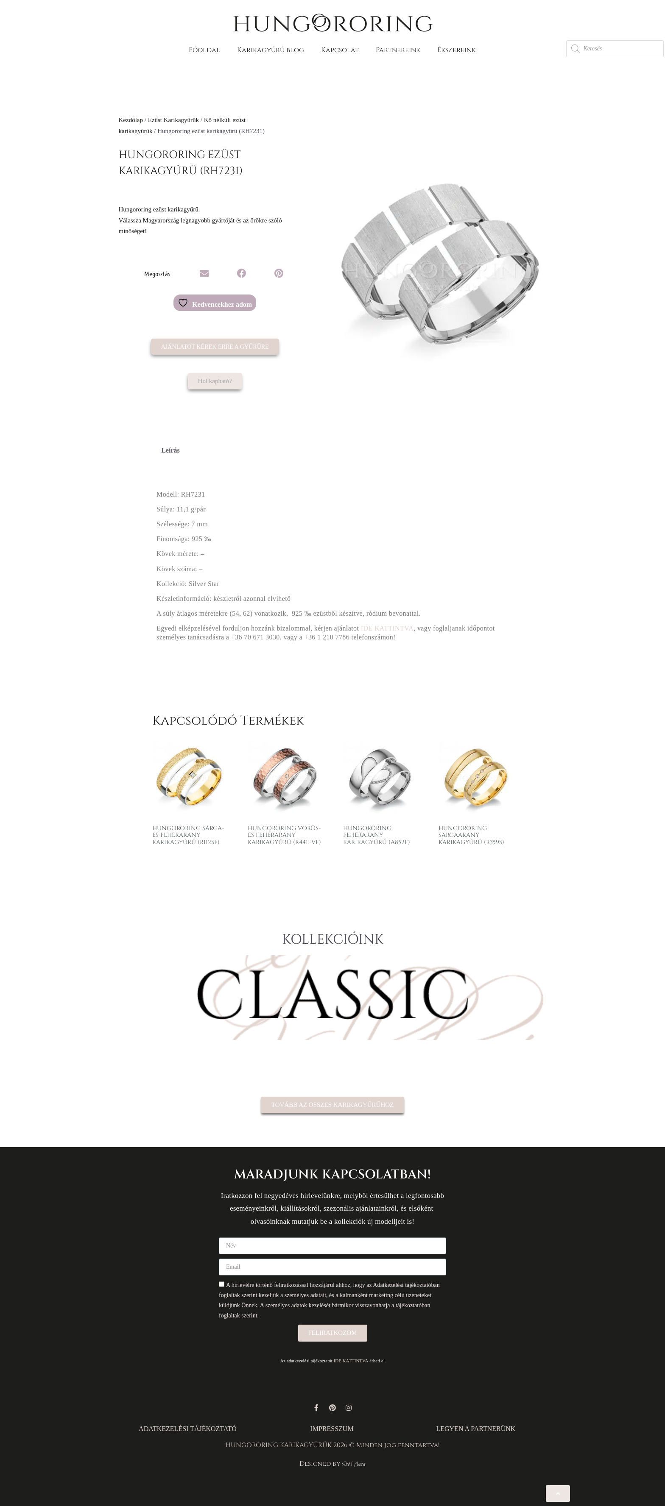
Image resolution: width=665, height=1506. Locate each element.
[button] (204, 273)
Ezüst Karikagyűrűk (173, 120)
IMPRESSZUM (331, 1428)
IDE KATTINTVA (387, 628)
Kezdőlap (131, 120)
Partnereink (398, 50)
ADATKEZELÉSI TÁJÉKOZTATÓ (188, 1428)
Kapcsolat (340, 50)
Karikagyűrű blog (270, 50)
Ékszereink (456, 50)
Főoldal (204, 50)
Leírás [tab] (170, 450)
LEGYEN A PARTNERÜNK (475, 1428)
